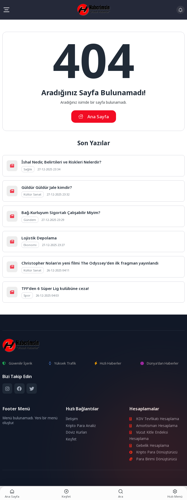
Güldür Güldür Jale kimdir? (46, 187)
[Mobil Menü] (6, 10)
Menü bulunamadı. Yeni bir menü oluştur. (29, 420)
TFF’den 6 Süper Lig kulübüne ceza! (55, 288)
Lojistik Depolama (39, 237)
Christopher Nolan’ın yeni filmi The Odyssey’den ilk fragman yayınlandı (89, 263)
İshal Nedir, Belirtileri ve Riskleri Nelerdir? (61, 162)
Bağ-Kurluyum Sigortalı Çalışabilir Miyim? (60, 212)
